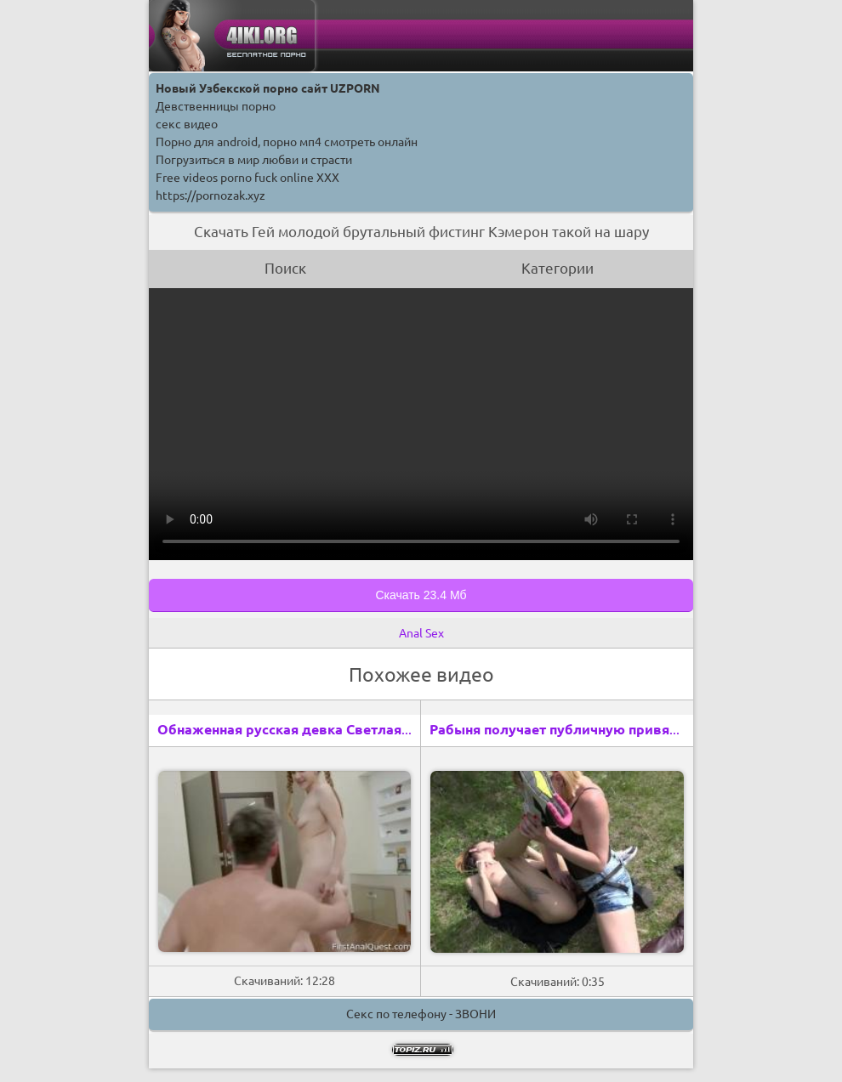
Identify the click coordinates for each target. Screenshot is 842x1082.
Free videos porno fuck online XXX (247, 177)
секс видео (187, 124)
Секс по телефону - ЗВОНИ (421, 1014)
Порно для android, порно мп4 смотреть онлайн (287, 142)
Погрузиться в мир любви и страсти (254, 160)
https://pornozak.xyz (210, 195)
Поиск (285, 268)
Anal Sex (421, 633)
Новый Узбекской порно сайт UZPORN (268, 88)
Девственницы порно (216, 106)
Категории (557, 268)
